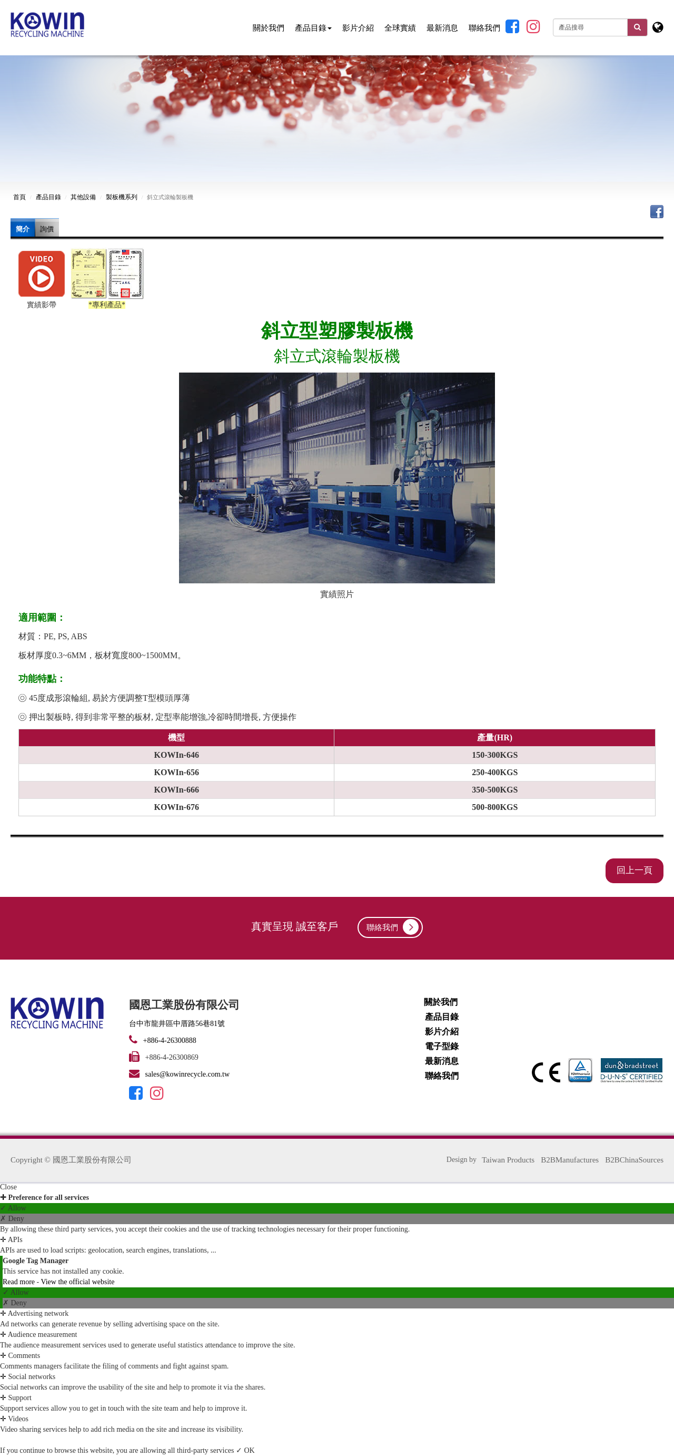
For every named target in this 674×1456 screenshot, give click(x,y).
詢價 (47, 229)
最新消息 (442, 27)
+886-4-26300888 (168, 1040)
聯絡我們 (484, 27)
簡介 (22, 229)
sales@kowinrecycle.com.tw (187, 1074)
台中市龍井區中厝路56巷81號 (177, 1024)
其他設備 (83, 197)
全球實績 (400, 27)
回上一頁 (634, 870)
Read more (20, 1282)
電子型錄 (442, 1046)
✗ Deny (12, 1219)
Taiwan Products (508, 1160)
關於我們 (268, 27)
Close (8, 1187)
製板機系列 (121, 197)
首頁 (19, 197)
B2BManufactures (570, 1160)
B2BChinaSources (634, 1160)
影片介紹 (358, 27)
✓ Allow (13, 1208)
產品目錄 (313, 27)
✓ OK (245, 1450)
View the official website (77, 1282)
